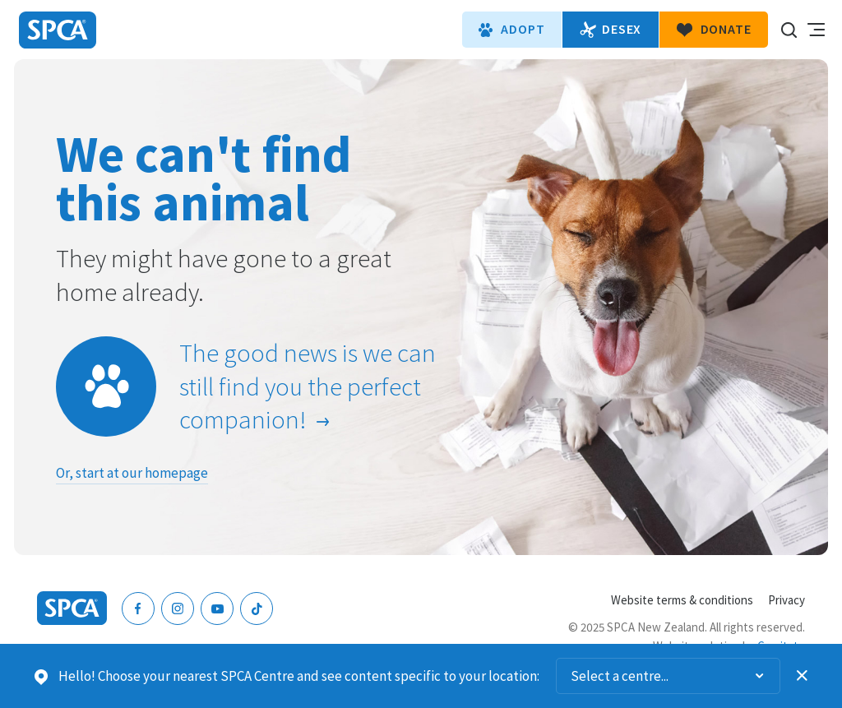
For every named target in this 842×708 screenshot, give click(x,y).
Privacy (786, 600)
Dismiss (802, 676)
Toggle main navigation (815, 29)
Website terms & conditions (682, 600)
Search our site (788, 29)
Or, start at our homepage (132, 473)
